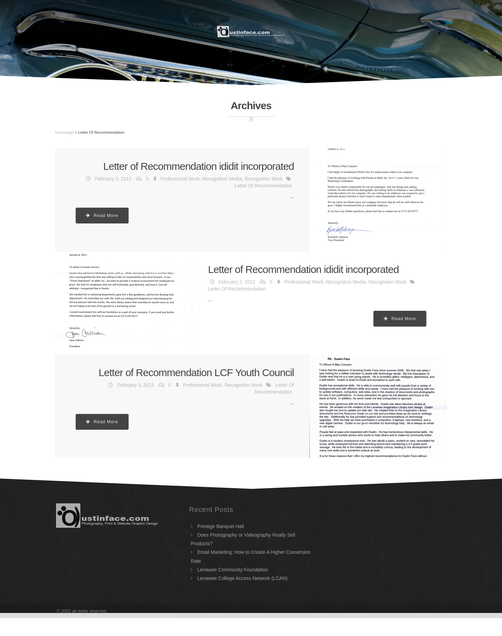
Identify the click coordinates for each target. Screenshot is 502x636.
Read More (102, 215)
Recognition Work (264, 179)
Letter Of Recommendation (263, 185)
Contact (400, 31)
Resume (149, 31)
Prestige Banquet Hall (220, 526)
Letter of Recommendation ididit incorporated (198, 166)
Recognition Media (222, 179)
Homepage (64, 132)
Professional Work (180, 179)
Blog (436, 31)
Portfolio (357, 31)
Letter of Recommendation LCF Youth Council (196, 372)
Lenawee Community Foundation (232, 569)
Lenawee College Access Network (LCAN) (242, 578)
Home (115, 31)
